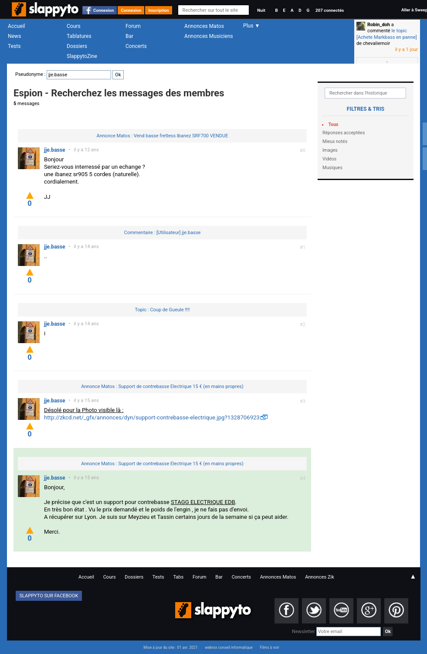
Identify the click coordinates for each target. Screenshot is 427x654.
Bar (129, 36)
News (14, 36)
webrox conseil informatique (229, 647)
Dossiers (77, 46)
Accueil (16, 26)
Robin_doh (378, 24)
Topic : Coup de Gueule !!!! (162, 310)
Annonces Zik (319, 577)
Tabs (178, 577)
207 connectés (329, 10)
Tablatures (79, 36)
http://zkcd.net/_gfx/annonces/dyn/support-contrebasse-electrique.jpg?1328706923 (152, 417)
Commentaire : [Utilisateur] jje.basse (162, 232)
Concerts (136, 46)
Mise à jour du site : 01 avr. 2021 (170, 647)
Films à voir (269, 647)
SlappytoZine (82, 56)
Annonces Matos (204, 26)
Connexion (103, 10)
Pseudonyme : (69, 74)
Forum (133, 26)
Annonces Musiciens (208, 36)
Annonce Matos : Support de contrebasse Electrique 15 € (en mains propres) (162, 386)
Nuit (261, 10)
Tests (14, 46)
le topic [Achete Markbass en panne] (386, 34)
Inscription (158, 10)
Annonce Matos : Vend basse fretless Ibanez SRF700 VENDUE (162, 136)
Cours (74, 26)
